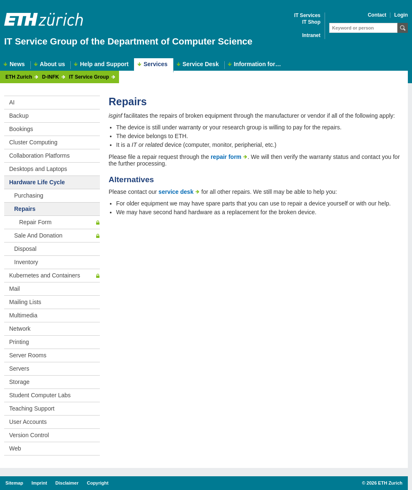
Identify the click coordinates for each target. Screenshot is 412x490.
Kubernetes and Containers (44, 275)
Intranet (311, 35)
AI (12, 102)
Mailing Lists (25, 302)
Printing (19, 342)
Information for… (257, 64)
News (17, 64)
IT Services (307, 15)
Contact (377, 15)
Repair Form (35, 222)
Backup (19, 115)
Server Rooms (27, 355)
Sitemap (14, 482)
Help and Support (104, 64)
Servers (19, 368)
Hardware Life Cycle (37, 182)
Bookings (21, 129)
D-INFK (50, 77)
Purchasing (28, 195)
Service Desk (201, 64)
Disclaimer (67, 482)
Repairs (24, 208)
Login (401, 15)
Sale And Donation (38, 235)
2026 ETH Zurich (384, 482)
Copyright (98, 482)
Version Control (29, 435)
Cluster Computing (33, 142)
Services (156, 64)
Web (15, 448)
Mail (14, 288)
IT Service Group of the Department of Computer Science (128, 41)
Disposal (25, 248)
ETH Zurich (18, 77)
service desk (176, 191)
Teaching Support (32, 408)
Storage (19, 382)
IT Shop (311, 22)
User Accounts (28, 421)
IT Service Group (89, 77)
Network (19, 328)
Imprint (39, 482)
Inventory (26, 262)
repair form (226, 156)
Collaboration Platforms (39, 155)
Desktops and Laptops (38, 169)
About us (52, 64)
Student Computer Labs (40, 395)
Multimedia (23, 315)
